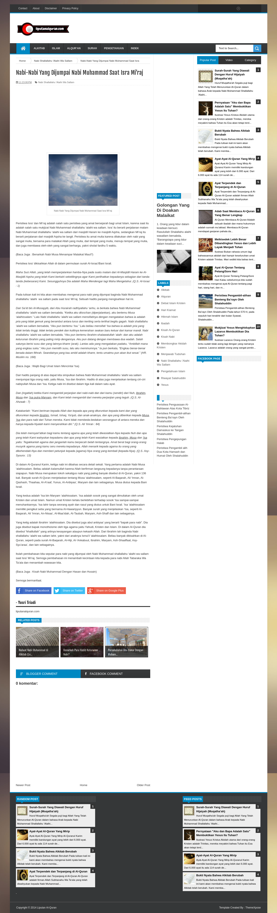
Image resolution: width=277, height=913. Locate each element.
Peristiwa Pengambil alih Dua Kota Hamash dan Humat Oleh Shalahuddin (172, 451)
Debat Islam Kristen (173, 303)
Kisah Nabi (168, 336)
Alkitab (39, 48)
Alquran (166, 296)
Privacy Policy (70, 8)
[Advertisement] (183, 27)
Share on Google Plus (105, 590)
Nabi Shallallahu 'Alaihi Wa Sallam (56, 82)
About (36, 8)
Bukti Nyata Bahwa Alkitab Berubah (53, 851)
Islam (56, 48)
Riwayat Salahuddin (173, 378)
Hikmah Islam (169, 316)
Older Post (143, 785)
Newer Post (23, 785)
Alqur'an (74, 48)
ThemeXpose (253, 907)
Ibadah (165, 323)
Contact (23, 8)
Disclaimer (51, 8)
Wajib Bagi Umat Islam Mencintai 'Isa (55, 366)
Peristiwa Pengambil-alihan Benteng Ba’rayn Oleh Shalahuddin (174, 417)
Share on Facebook (32, 590)
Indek (135, 48)
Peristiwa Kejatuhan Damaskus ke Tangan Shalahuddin (170, 430)
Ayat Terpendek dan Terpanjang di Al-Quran (58, 871)
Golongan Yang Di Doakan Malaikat (173, 210)
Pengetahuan (114, 48)
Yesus (165, 384)
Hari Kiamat (168, 310)
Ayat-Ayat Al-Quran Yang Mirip (49, 831)
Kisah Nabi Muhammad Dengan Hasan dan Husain (64, 571)
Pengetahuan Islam (173, 371)
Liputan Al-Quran (46, 907)
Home (83, 785)
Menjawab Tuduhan (173, 354)
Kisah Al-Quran (170, 330)
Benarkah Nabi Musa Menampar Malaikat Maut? (62, 254)
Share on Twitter (68, 590)
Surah (92, 48)
